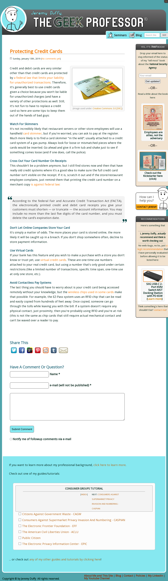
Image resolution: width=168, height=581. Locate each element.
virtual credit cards (53, 260)
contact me (160, 309)
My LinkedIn (155, 575)
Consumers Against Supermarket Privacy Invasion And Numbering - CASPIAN (73, 520)
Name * (55, 374)
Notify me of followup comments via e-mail (42, 439)
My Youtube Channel (97, 578)
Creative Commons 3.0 (104, 108)
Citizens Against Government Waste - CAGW (51, 514)
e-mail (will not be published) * (70, 385)
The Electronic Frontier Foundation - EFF (49, 526)
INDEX (84, 494)
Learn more (155, 299)
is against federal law (45, 184)
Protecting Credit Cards (36, 51)
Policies (140, 575)
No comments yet (51, 58)
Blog (139, 35)
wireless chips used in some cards (91, 292)
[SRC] (119, 108)
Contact (128, 575)
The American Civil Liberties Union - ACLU (50, 532)
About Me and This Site (98, 575)
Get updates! (153, 81)
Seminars (120, 35)
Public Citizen (31, 538)
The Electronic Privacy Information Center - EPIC (54, 544)
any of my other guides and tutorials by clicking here (65, 559)
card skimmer (32, 133)
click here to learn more (109, 465)
